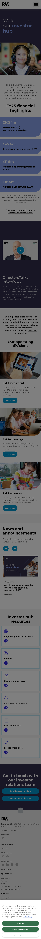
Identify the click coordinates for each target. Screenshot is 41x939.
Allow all (20, 923)
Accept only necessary (20, 929)
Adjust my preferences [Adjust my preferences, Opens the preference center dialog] (20, 935)
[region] (20, 919)
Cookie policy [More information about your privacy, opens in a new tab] (27, 917)
